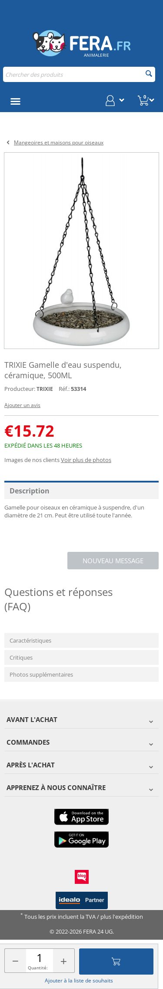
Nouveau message (113, 560)
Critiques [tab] (21, 657)
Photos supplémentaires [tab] (41, 674)
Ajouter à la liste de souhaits (79, 980)
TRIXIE (45, 389)
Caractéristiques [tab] (30, 640)
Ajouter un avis (22, 405)
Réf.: (64, 389)
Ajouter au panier (116, 961)
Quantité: (38, 968)
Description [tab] (30, 491)
